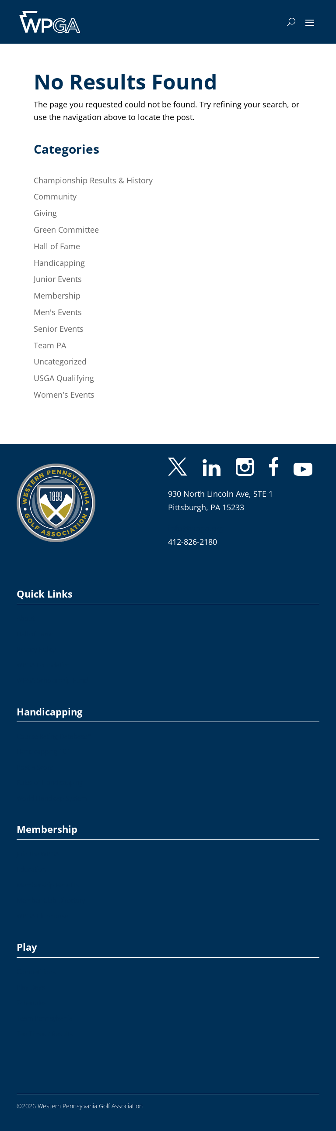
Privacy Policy (36, 649)
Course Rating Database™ (54, 736)
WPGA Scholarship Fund (52, 680)
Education (31, 869)
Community (55, 196)
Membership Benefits (48, 885)
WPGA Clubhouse (42, 916)
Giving (45, 213)
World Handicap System (52, 798)
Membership (57, 295)
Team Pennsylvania (45, 1018)
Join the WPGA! (39, 854)
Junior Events (58, 279)
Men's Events (58, 312)
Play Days (31, 987)
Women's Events (64, 394)
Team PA (50, 345)
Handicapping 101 (44, 751)
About (26, 618)
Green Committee (66, 229)
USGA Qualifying (64, 378)
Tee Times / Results (45, 1034)
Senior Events (59, 328)
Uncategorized (60, 361)
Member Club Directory (51, 900)
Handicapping (59, 263)
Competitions (36, 972)
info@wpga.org (196, 528)
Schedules (31, 1003)
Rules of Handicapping (50, 782)
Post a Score (35, 767)
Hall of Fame (57, 246)
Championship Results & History (93, 180)
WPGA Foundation (44, 665)
